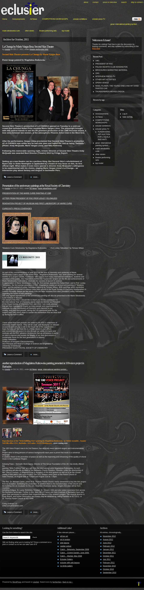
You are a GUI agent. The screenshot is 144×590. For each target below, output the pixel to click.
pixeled (36, 582)
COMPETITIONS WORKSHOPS (55, 19)
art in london (65, 539)
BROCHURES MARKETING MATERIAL (111, 70)
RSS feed (96, 48)
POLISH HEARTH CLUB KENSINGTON (111, 67)
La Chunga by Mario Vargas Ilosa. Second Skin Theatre (28, 46)
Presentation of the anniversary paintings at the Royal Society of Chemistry (36, 185)
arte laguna (64, 543)
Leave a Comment (14, 177)
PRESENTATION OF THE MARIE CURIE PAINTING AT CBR (26, 193)
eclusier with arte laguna (70, 563)
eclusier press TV (98, 19)
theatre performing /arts (48, 31)
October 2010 (108, 569)
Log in (124, 114)
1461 (97, 61)
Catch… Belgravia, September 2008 (74, 549)
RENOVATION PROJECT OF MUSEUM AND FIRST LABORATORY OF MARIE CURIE (37, 203)
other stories (29, 31)
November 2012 (109, 536)
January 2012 (108, 549)
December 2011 (109, 553)
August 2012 (108, 539)
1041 (97, 73)
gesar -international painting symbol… (124, 24)
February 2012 (109, 546)
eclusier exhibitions (80, 19)
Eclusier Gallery (66, 559)
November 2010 (109, 566)
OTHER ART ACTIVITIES (105, 80)
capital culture (65, 546)
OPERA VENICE (102, 83)
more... (36, 177)
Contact (95, 2)
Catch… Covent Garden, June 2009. (74, 553)
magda (7, 49)
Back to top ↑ (68, 582)
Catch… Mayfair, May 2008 (71, 556)
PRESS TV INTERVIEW (110, 2)
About (86, 2)
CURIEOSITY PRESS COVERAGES (17, 209)
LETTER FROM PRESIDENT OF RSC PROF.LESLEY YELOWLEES (29, 198)
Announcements (18, 19)
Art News (33, 19)
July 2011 (107, 559)
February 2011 (109, 563)
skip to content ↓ (137, 2)
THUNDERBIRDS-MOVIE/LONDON (109, 92)
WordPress (16, 582)
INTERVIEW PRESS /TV (105, 76)
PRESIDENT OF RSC (104, 64)
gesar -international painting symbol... (53, 369)
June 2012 (107, 543)
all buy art (64, 536)
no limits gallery (66, 566)
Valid (127, 117)
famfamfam (57, 582)
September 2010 (109, 573)
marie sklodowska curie (11, 31)
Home (4, 19)
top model (65, 31)
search (124, 2)
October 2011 (108, 556)
